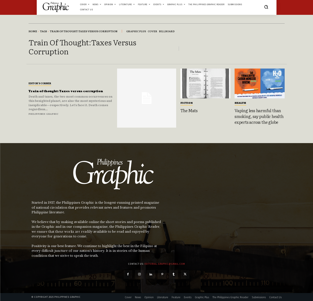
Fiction (186, 102)
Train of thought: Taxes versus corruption (65, 91)
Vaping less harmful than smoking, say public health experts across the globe (259, 116)
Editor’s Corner (40, 81)
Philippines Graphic (44, 116)
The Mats (189, 110)
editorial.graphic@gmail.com (165, 263)
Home (33, 31)
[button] (266, 7)
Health (240, 102)
